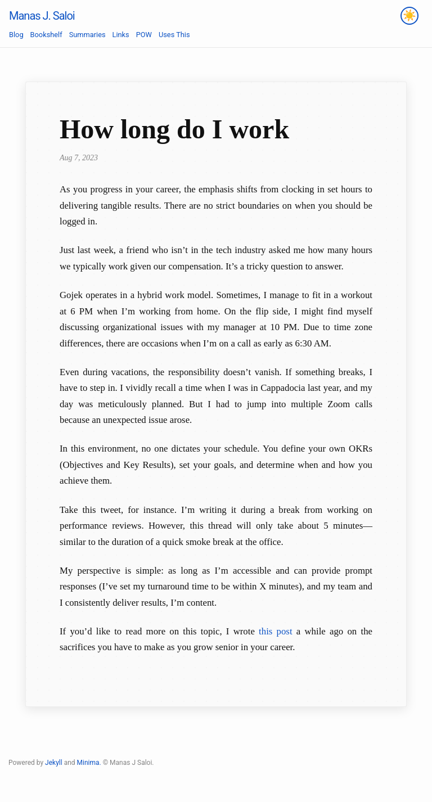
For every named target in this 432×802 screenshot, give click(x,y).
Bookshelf (46, 34)
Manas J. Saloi (42, 15)
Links (120, 34)
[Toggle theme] (409, 16)
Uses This (174, 34)
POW (144, 34)
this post (275, 631)
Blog (16, 34)
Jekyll (53, 763)
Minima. (89, 763)
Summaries (87, 34)
